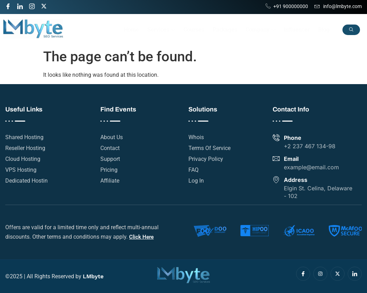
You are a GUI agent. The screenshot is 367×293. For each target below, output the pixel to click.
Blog (323, 29)
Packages (225, 29)
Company (260, 29)
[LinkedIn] (22, 5)
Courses (194, 29)
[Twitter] (46, 5)
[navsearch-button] (351, 30)
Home (131, 29)
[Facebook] (10, 5)
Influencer (297, 29)
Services (161, 29)
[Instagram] (34, 5)
